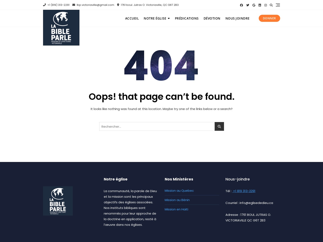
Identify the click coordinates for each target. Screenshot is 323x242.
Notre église (155, 18)
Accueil (132, 18)
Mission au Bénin (177, 200)
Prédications (187, 18)
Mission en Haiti (176, 209)
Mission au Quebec (179, 190)
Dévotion (212, 18)
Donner (269, 18)
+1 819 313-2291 (243, 191)
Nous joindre (237, 18)
